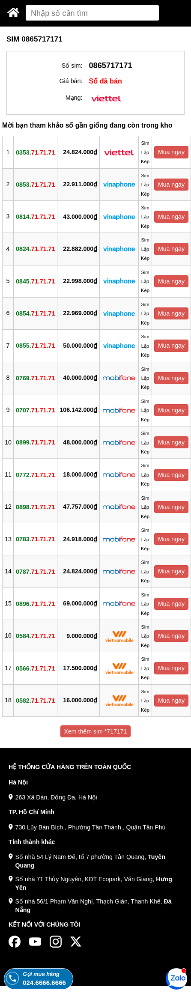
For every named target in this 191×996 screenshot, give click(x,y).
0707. (35, 410)
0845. (35, 280)
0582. (35, 700)
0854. (35, 313)
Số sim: (72, 65)
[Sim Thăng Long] (13, 12)
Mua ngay (171, 152)
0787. (35, 571)
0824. (35, 248)
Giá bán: (70, 81)
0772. (35, 474)
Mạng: (74, 97)
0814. (35, 216)
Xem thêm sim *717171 (95, 731)
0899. (35, 442)
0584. (35, 635)
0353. (35, 152)
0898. (35, 506)
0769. (35, 377)
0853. (35, 184)
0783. (35, 539)
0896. (35, 603)
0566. (35, 668)
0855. (35, 345)
